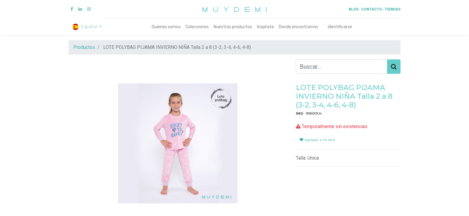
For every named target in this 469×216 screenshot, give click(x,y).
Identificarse (340, 26)
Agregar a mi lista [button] (317, 139)
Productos (84, 47)
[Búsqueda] (394, 66)
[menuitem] (166, 26)
